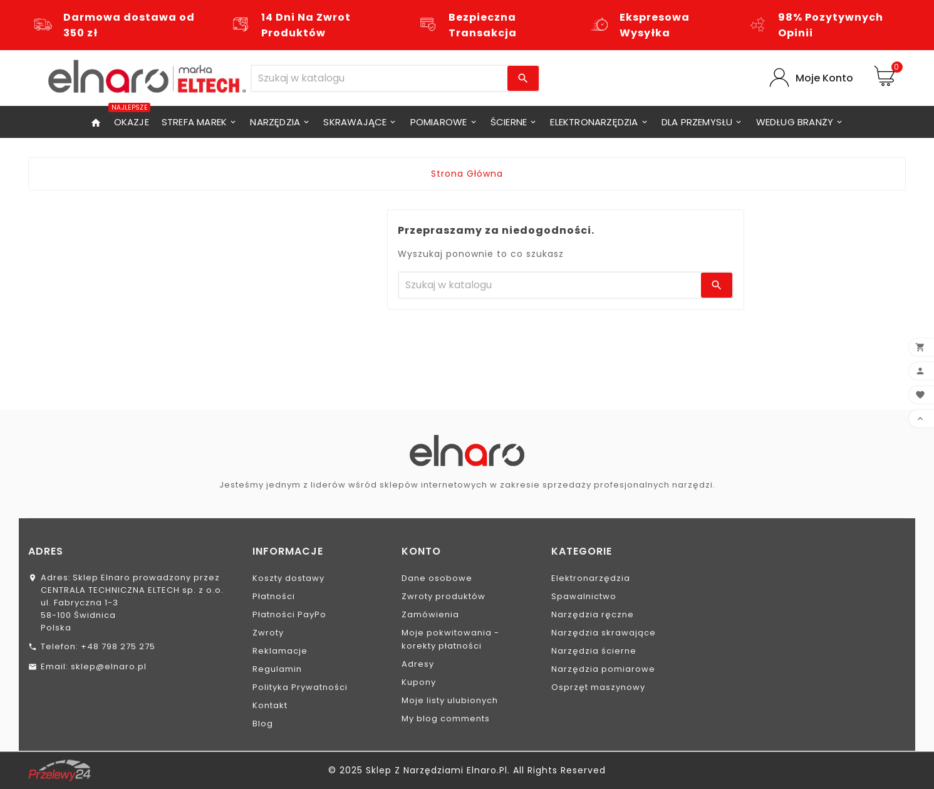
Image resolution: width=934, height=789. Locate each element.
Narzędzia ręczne (592, 614)
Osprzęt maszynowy (598, 687)
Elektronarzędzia (590, 578)
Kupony (419, 682)
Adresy (418, 664)
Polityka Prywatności (300, 687)
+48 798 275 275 (118, 646)
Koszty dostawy (288, 578)
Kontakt (270, 705)
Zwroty (268, 633)
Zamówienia (430, 614)
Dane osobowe (437, 578)
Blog (262, 723)
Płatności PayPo (289, 614)
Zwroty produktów (443, 596)
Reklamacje (280, 651)
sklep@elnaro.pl (109, 666)
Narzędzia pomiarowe (603, 669)
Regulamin (277, 669)
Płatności (273, 596)
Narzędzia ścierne (593, 651)
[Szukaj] (379, 78)
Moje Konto (824, 78)
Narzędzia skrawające (603, 633)
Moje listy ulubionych (450, 700)
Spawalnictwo (583, 596)
